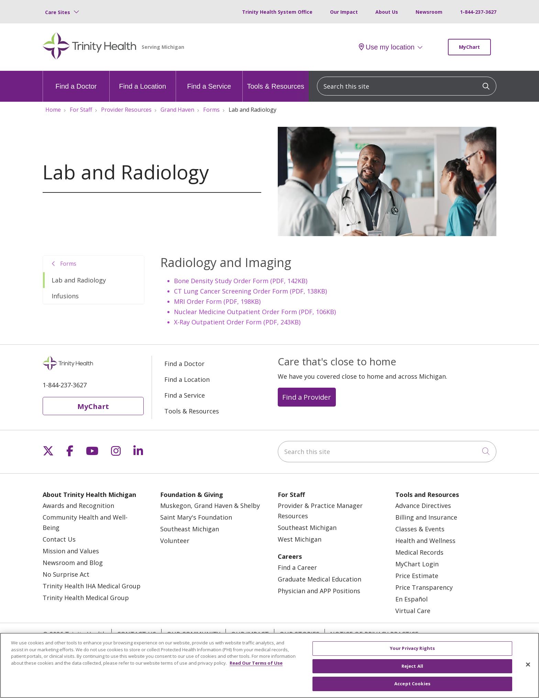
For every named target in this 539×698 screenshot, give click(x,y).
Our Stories (299, 634)
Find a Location (142, 80)
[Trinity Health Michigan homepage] (89, 47)
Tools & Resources (275, 80)
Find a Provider (306, 397)
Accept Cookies (412, 687)
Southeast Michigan (189, 529)
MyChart (469, 47)
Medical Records (419, 552)
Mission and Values (71, 551)
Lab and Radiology (79, 280)
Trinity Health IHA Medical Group (92, 586)
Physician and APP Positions (319, 591)
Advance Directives (423, 505)
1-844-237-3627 (478, 12)
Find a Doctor (76, 80)
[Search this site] (406, 86)
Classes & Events (419, 529)
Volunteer (174, 540)
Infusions (65, 296)
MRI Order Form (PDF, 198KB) (217, 301)
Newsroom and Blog (73, 562)
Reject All (412, 669)
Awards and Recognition (78, 505)
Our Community (193, 634)
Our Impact (344, 12)
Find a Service (209, 80)
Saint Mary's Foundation (196, 517)
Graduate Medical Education (319, 579)
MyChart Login (417, 564)
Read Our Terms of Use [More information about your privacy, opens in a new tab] (256, 666)
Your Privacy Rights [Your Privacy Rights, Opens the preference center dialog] (412, 652)
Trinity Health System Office (277, 12)
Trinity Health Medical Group (86, 598)
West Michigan (299, 539)
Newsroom (429, 12)
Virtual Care (412, 611)
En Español (411, 599)
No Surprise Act (66, 574)
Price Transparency (424, 587)
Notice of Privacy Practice (374, 634)
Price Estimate (416, 576)
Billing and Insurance (426, 517)
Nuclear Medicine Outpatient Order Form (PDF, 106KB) (255, 312)
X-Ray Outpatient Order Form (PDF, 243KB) (237, 322)
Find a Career (297, 567)
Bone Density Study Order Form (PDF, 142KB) (240, 281)
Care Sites (57, 12)
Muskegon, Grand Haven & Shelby (210, 505)
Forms (68, 263)
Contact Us (59, 539)
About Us (386, 12)
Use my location (387, 47)
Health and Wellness (425, 540)
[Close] (528, 668)
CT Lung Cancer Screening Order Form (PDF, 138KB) (250, 291)
